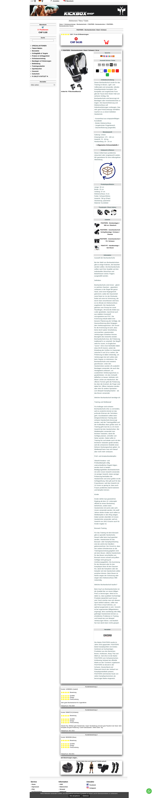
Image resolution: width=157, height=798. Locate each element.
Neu (81, 21)
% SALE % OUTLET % (39, 76)
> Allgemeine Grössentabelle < (107, 145)
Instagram (91, 788)
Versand (62, 789)
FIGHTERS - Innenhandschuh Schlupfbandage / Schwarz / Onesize (110, 232)
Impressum (35, 787)
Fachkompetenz (37, 791)
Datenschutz (64, 787)
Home (61, 24)
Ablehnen (85, 796)
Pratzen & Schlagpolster (40, 56)
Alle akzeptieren (75, 796)
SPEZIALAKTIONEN (38, 46)
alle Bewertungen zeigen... (69, 758)
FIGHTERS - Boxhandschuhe (96, 24)
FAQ (33, 789)
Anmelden (55, 1)
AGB (61, 784)
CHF (32, 1)
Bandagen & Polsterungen (40, 61)
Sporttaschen (36, 69)
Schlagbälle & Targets (39, 53)
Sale (86, 21)
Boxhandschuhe (81, 24)
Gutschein (35, 74)
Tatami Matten (36, 48)
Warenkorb (68, 1)
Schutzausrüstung (37, 58)
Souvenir (34, 71)
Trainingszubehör (37, 66)
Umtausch (63, 791)
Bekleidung (35, 63)
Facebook (91, 785)
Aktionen (73, 21)
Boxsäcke (34, 51)
